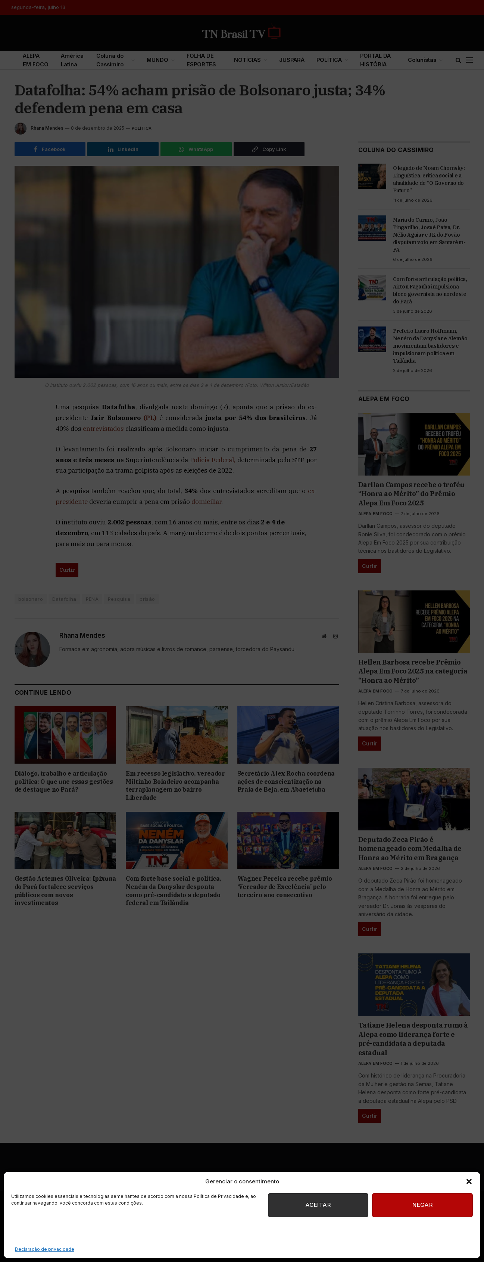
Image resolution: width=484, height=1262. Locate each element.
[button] (469, 1181)
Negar (422, 1205)
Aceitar (317, 1205)
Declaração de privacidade (44, 1249)
